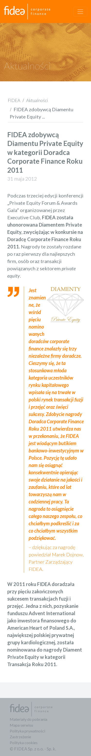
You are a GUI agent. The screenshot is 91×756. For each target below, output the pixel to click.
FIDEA (14, 100)
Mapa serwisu (21, 725)
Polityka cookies (24, 742)
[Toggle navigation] (80, 12)
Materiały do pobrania (28, 719)
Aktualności (37, 100)
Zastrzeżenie (20, 736)
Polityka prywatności (27, 731)
